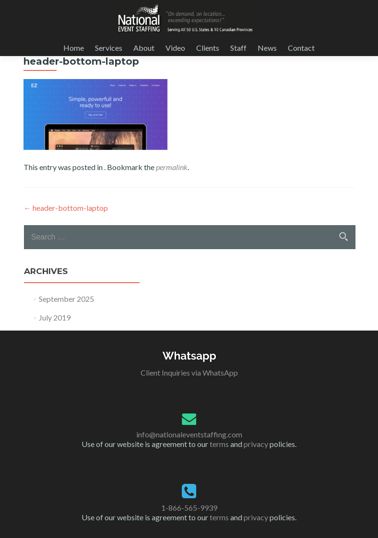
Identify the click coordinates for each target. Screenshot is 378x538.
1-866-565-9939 (189, 507)
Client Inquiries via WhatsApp (189, 372)
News (267, 47)
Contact (301, 47)
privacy (256, 443)
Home (73, 47)
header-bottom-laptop (66, 207)
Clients (207, 47)
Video (175, 47)
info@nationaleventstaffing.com (189, 434)
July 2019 (55, 317)
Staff (238, 47)
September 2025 (66, 298)
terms (219, 443)
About (143, 47)
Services (108, 47)
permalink (172, 167)
